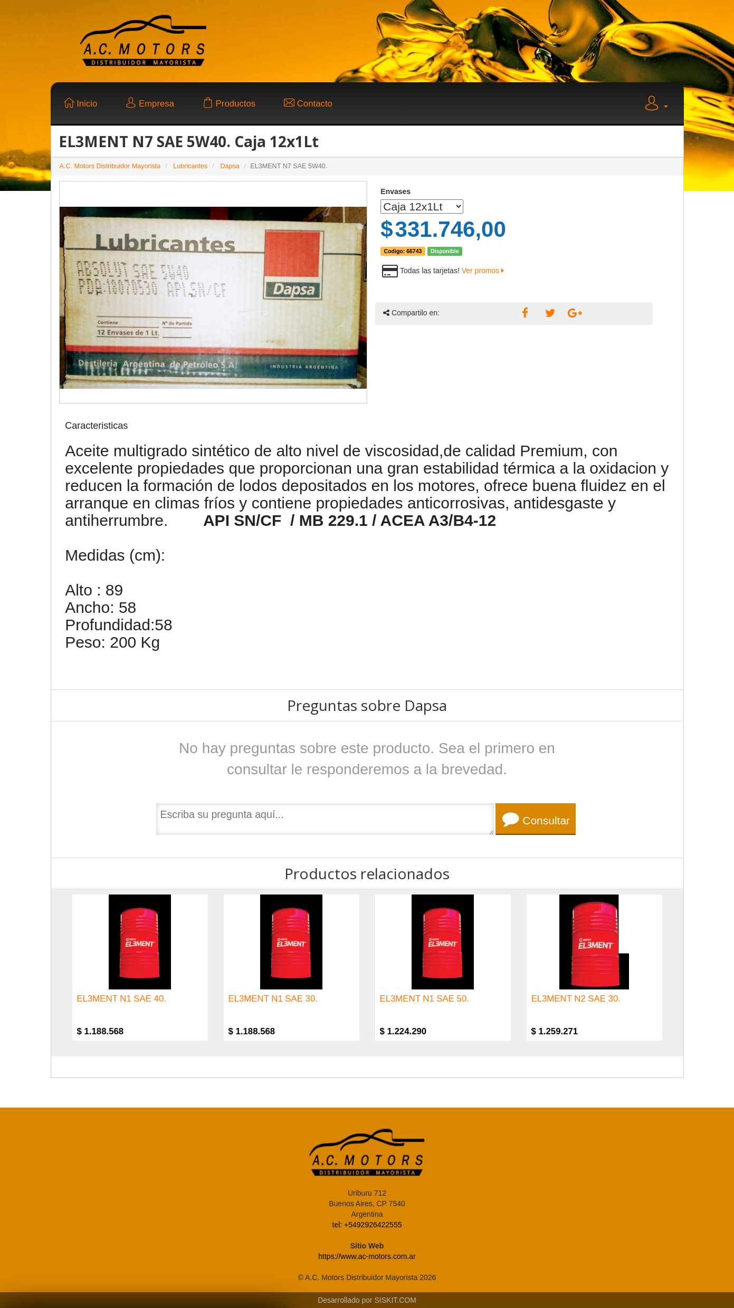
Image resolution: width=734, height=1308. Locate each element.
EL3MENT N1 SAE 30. (273, 999)
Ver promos (483, 270)
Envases (395, 191)
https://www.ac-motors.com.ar (366, 1256)
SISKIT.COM (395, 1300)
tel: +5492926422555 (367, 1224)
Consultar (536, 819)
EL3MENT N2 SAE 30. (576, 999)
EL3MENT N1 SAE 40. (121, 999)
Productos (229, 104)
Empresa (150, 104)
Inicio (81, 104)
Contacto (308, 104)
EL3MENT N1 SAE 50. (424, 999)
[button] (655, 104)
